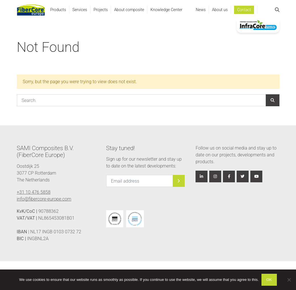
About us (220, 9)
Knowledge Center (166, 9)
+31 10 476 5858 (34, 192)
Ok (269, 279)
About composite (129, 9)
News (201, 9)
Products (58, 9)
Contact (244, 9)
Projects (100, 9)
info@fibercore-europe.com (44, 199)
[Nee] (289, 280)
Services (79, 9)
